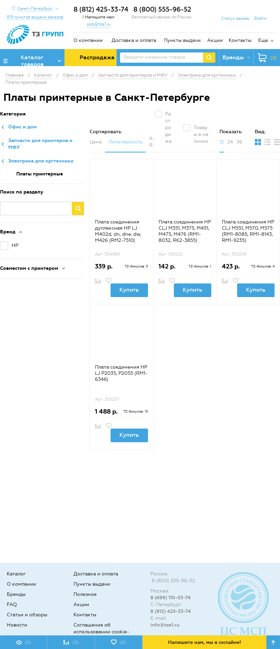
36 (239, 142)
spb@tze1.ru (99, 24)
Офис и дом (22, 127)
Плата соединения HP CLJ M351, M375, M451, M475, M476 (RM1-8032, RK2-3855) (185, 231)
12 (221, 142)
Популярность (126, 142)
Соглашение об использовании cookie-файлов (101, 632)
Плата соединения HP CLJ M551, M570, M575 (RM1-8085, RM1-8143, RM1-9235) (248, 231)
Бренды (16, 594)
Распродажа (168, 127)
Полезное (85, 594)
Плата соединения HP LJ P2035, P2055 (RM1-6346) (121, 373)
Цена (95, 142)
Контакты (240, 40)
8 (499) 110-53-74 (170, 598)
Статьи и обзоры (27, 615)
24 (230, 142)
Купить (129, 290)
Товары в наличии (201, 134)
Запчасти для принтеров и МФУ (40, 144)
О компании (88, 40)
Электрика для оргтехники (40, 161)
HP (15, 245)
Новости (17, 625)
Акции (215, 40)
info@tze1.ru (165, 625)
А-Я (152, 142)
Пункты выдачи (182, 40)
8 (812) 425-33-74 (100, 9)
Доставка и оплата (134, 40)
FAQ (12, 604)
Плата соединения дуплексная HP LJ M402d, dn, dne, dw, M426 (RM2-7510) (118, 231)
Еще (263, 40)
